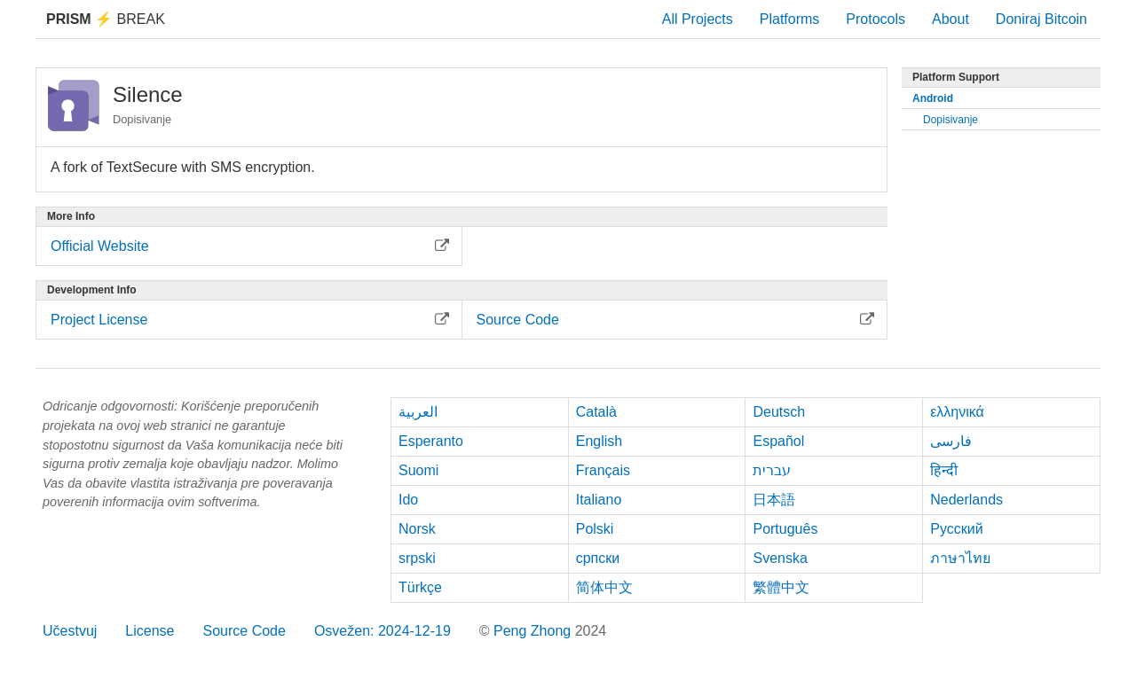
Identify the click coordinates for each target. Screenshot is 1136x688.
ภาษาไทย (960, 558)
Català (596, 411)
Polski (595, 528)
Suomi (418, 470)
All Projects (697, 19)
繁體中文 (781, 587)
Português (785, 528)
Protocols (875, 19)
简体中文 (604, 587)
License (149, 630)
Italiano (599, 499)
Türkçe (420, 587)
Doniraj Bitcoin (1041, 19)
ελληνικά (957, 411)
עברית (772, 470)
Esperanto (430, 441)
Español (778, 441)
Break (105, 19)
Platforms (790, 19)
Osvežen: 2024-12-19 (382, 630)
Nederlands (966, 499)
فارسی (951, 441)
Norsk (417, 528)
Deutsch (779, 411)
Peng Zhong (534, 630)
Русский (956, 528)
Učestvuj (70, 630)
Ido (408, 499)
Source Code (244, 630)
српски (598, 558)
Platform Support (955, 77)
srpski (417, 558)
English (599, 441)
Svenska (780, 558)
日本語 (774, 499)
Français (603, 470)
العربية (418, 411)
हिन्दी (944, 470)
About (950, 19)
